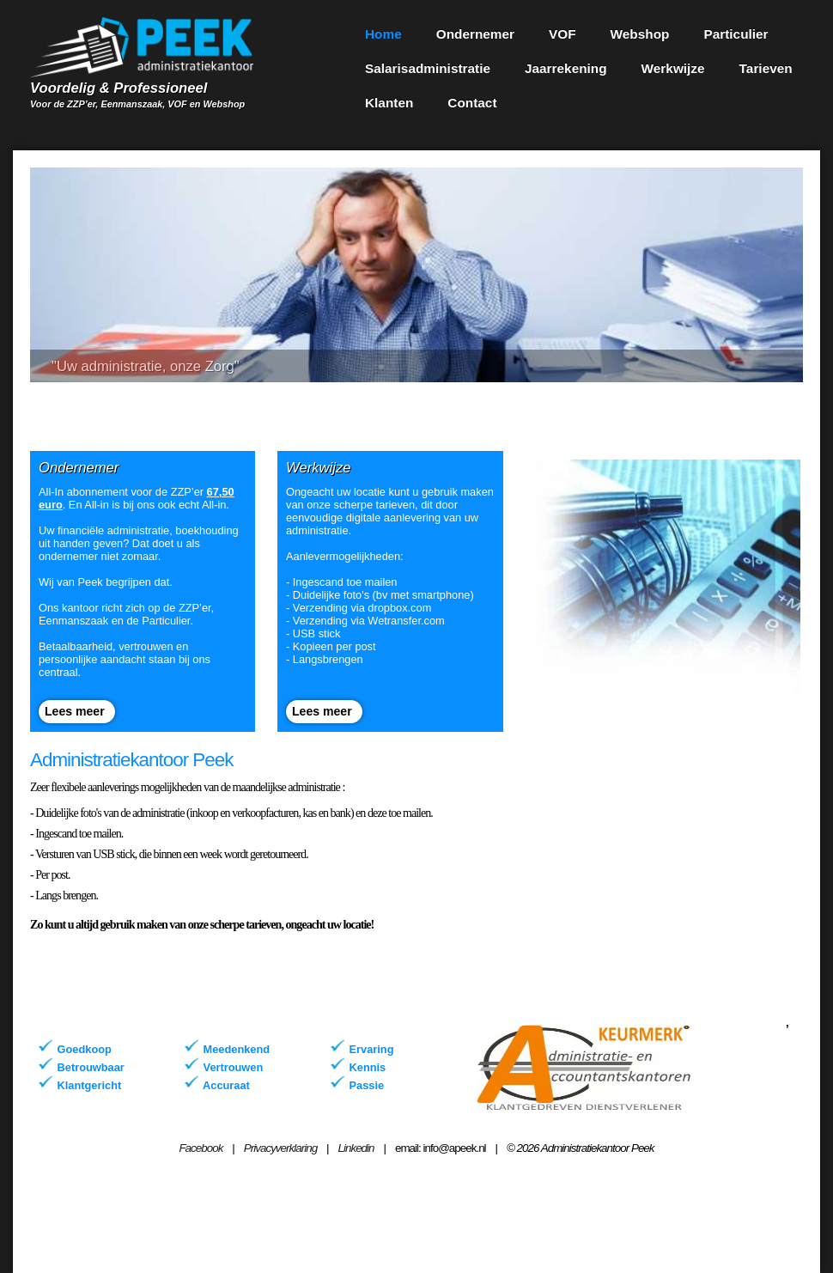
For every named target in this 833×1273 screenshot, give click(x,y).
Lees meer (75, 711)
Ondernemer (475, 34)
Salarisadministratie (427, 68)
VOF (562, 34)
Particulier (735, 34)
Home (383, 34)
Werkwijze (673, 68)
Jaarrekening (566, 68)
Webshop (640, 34)
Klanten (389, 102)
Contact (471, 102)
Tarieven (766, 68)
